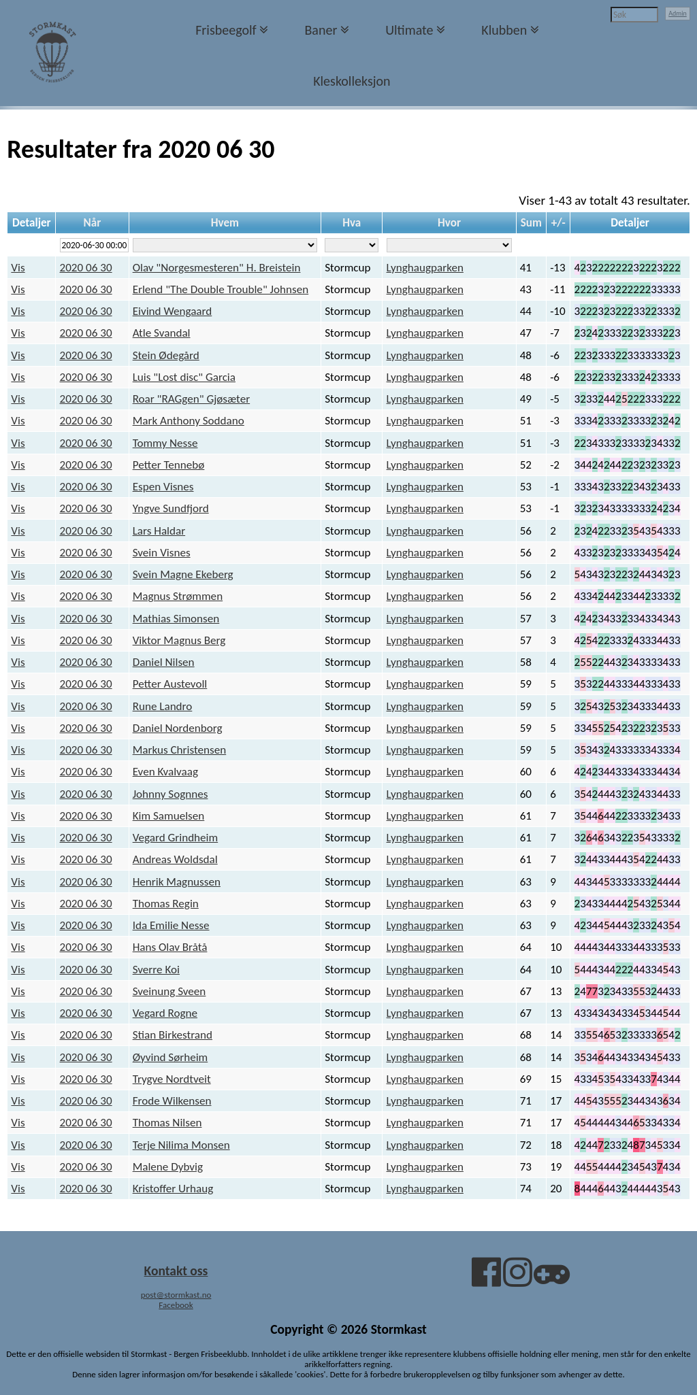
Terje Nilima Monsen (181, 1145)
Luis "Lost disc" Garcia (184, 377)
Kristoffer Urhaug (173, 1188)
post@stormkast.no (176, 1295)
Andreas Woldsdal (175, 859)
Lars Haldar (159, 531)
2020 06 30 (86, 267)
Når (92, 223)
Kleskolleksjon (351, 81)
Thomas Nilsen (167, 1122)
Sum (531, 223)
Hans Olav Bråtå (170, 947)
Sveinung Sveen (169, 991)
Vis (18, 267)
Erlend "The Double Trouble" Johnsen (221, 289)
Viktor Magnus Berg (179, 640)
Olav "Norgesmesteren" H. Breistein (217, 267)
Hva (351, 223)
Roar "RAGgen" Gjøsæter (191, 399)
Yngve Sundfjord (171, 508)
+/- (558, 223)
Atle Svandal (162, 333)
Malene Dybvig (168, 1167)
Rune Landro (163, 706)
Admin (677, 13)
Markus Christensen (180, 750)
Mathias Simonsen (176, 618)
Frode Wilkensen (172, 1101)
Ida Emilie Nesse (171, 925)
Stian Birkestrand (172, 1035)
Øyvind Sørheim (170, 1057)
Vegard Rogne (165, 1013)
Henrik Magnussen (177, 882)
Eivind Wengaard (172, 311)
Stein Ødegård (166, 355)
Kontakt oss (176, 1270)
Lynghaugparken (425, 267)
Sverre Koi (156, 969)
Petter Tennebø (169, 465)
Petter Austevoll (170, 684)
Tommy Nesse (165, 443)
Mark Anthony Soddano (188, 421)
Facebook (176, 1305)
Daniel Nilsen (164, 662)
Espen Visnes (163, 487)
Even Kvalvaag (165, 771)
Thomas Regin (166, 903)
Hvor (449, 223)
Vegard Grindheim (175, 837)
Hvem (225, 223)
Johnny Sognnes (170, 794)
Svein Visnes (162, 552)
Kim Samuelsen (169, 816)
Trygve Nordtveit (172, 1079)
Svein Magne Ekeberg (183, 574)
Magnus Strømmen (178, 596)
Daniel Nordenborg (178, 728)
